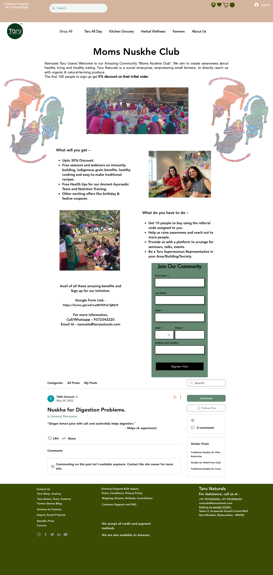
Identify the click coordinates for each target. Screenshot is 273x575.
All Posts (73, 383)
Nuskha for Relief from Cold (206, 462)
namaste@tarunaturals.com (98, 324)
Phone (178, 328)
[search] (206, 383)
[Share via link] (69, 438)
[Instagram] (39, 534)
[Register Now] (180, 366)
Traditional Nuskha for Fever (206, 468)
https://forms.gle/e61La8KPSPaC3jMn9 (90, 305)
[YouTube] (65, 534)
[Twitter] (52, 534)
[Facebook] (45, 534)
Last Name (160, 293)
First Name (161, 275)
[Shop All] (65, 31)
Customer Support (16, 3)
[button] (229, 4)
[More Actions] (178, 397)
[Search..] (78, 8)
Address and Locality (166, 343)
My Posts (90, 383)
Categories (55, 383)
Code (158, 328)
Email (158, 310)
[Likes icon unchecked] (49, 438)
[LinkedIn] (58, 534)
